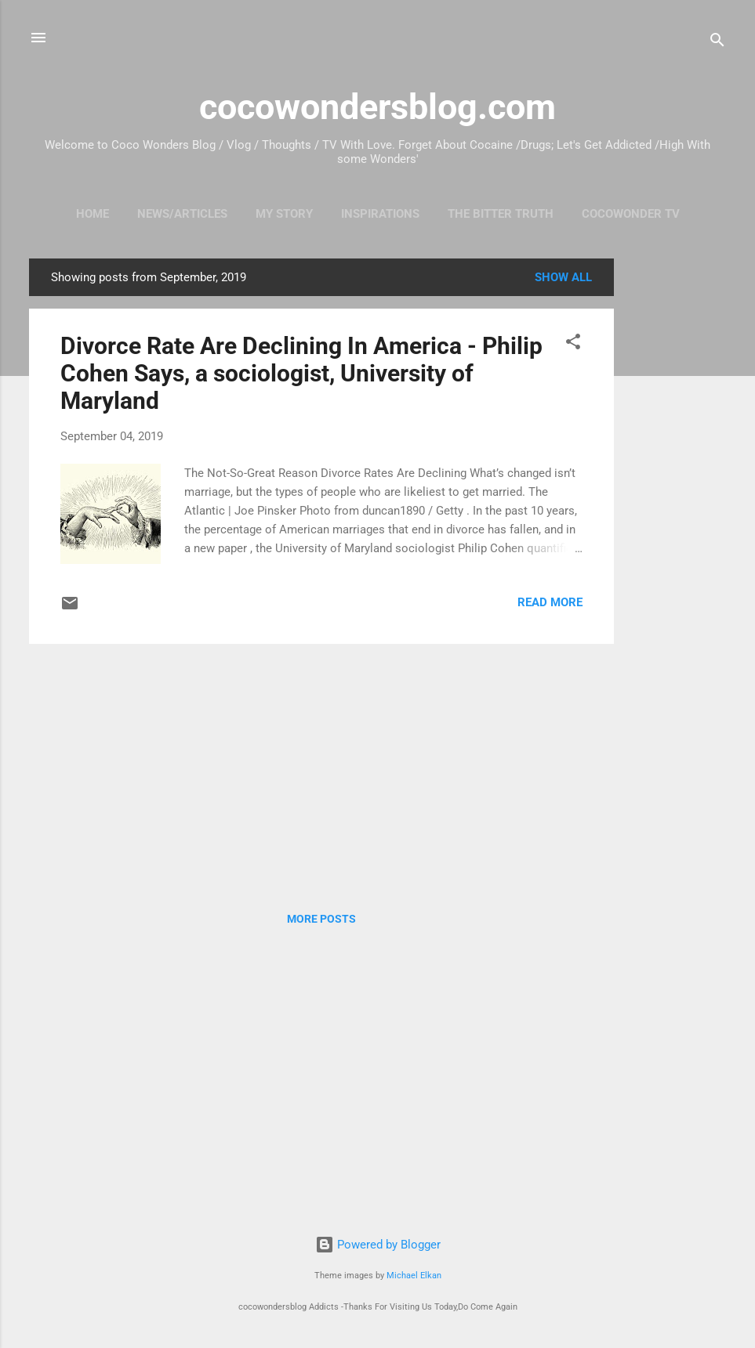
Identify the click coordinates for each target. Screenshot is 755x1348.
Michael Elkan (414, 1275)
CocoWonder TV (631, 214)
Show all (563, 277)
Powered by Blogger (378, 1245)
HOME (92, 214)
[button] (573, 344)
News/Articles (182, 214)
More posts (321, 919)
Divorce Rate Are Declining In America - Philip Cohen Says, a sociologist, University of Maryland (301, 373)
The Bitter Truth (501, 214)
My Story (284, 214)
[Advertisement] (676, 493)
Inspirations (380, 214)
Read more (550, 602)
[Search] (717, 43)
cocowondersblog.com (377, 107)
